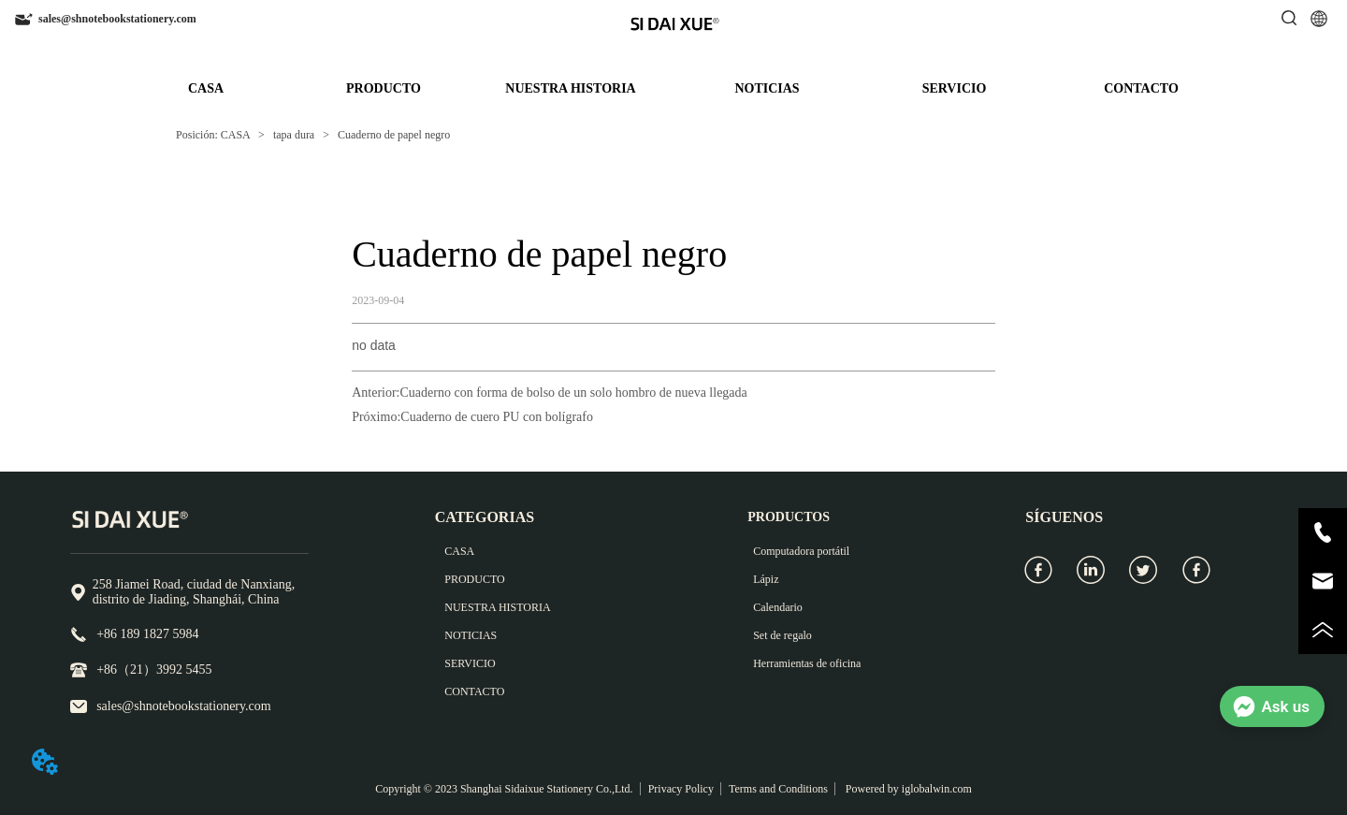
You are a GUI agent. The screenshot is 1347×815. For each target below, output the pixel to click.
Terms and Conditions (778, 788)
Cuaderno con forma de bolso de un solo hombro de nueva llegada (573, 393)
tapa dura (293, 134)
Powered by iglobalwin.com (907, 788)
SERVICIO (954, 88)
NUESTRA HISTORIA (570, 88)
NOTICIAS (766, 88)
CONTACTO (1141, 88)
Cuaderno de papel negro (392, 134)
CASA (206, 88)
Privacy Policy (681, 788)
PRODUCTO (383, 88)
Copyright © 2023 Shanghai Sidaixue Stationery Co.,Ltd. (503, 788)
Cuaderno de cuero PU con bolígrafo (496, 417)
